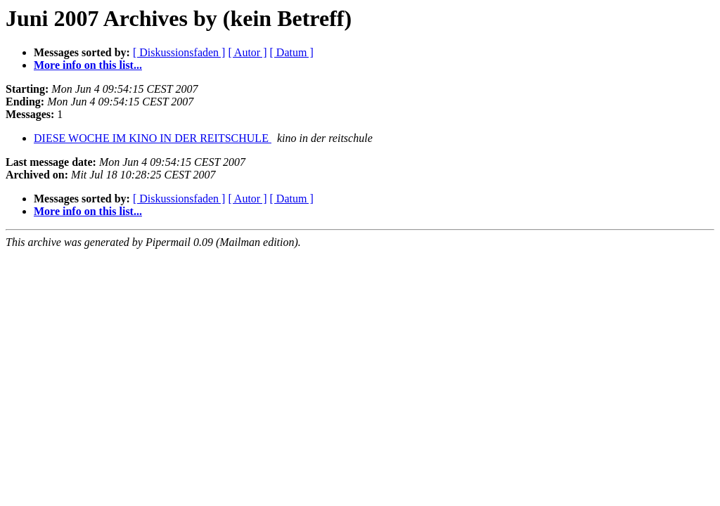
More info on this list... (88, 65)
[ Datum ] (292, 52)
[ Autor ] (247, 52)
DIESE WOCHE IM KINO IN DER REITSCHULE (152, 138)
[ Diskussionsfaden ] (179, 52)
